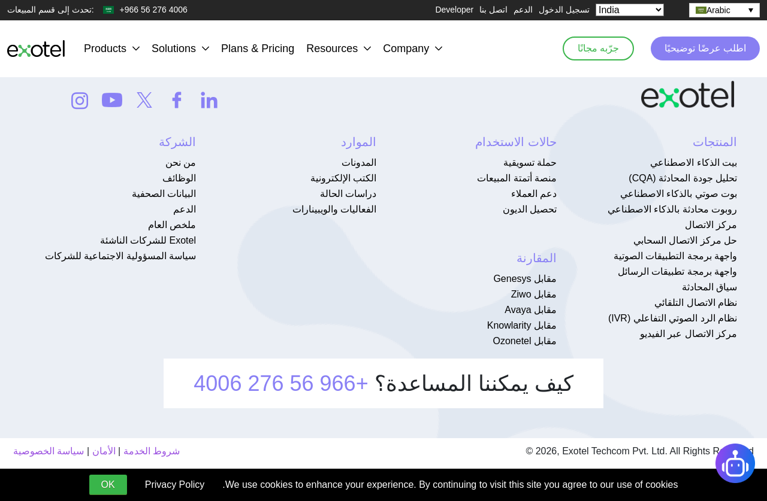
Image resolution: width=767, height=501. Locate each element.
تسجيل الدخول (564, 9)
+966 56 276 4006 (281, 383)
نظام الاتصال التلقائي (695, 302)
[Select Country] (630, 10)
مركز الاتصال (711, 225)
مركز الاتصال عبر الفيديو (688, 334)
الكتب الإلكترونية (343, 178)
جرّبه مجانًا (594, 48)
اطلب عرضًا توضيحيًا (704, 48)
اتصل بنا (493, 9)
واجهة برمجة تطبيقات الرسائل (677, 271)
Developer (454, 9)
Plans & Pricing (257, 48)
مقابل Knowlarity (522, 325)
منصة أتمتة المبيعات (517, 178)
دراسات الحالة (348, 194)
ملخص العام (172, 225)
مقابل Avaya (531, 310)
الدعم (523, 9)
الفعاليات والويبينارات (334, 209)
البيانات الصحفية (164, 194)
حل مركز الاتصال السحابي (685, 240)
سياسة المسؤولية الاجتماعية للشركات (120, 256)
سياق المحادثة (709, 287)
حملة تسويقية (530, 162)
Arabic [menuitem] (718, 10)
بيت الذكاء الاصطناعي (693, 162)
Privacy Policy (175, 484)
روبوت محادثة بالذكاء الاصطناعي (672, 209)
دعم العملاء (534, 194)
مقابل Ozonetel (525, 341)
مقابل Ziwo (534, 294)
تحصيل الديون (530, 209)
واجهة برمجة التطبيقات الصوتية (675, 256)
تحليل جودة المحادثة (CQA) (683, 178)
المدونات (359, 162)
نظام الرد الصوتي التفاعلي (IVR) (672, 318)
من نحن (180, 162)
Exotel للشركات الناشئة (148, 240)
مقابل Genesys (525, 279)
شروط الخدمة (151, 451)
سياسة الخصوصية (48, 451)
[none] (724, 10)
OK (108, 484)
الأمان (104, 451)
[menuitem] (724, 10)
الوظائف (179, 178)
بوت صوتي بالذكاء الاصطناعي (678, 194)
